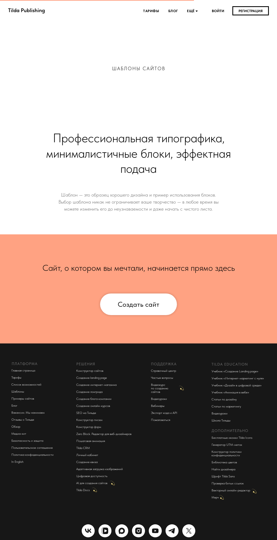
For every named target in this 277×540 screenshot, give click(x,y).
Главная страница (23, 370)
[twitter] (188, 530)
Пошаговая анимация (90, 441)
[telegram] (172, 530)
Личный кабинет (87, 455)
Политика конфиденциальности (32, 455)
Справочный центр (163, 371)
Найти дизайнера (223, 469)
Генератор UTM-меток (227, 445)
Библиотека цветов (224, 462)
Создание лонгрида (89, 392)
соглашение (45, 448)
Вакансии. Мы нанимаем (28, 412)
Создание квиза (87, 462)
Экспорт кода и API (164, 413)
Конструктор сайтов (89, 371)
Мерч (215, 497)
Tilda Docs (83, 490)
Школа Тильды (221, 420)
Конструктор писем (89, 420)
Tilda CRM (83, 448)
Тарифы (151, 11)
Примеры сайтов (22, 398)
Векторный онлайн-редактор (231, 490)
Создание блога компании (93, 399)
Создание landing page (91, 378)
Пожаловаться (160, 420)
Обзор (15, 426)
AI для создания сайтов (91, 483)
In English (17, 462)
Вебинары (157, 406)
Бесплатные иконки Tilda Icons (232, 438)
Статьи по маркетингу (226, 406)
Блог (173, 11)
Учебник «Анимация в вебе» (230, 392)
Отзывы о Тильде (22, 419)
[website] (104, 530)
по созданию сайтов (159, 390)
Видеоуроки (159, 399)
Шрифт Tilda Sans (223, 476)
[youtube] (155, 530)
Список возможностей (26, 384)
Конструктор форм (88, 427)
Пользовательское (23, 448)
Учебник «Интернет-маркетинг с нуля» (238, 378)
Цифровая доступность (91, 476)
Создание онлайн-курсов (93, 406)
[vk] (88, 530)
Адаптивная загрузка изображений (99, 469)
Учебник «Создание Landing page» (235, 371)
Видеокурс (158, 385)
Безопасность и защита (27, 441)
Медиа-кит (18, 434)
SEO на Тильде (86, 413)
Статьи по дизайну (224, 399)
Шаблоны (17, 391)
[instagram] (138, 530)
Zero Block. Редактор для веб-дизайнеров (103, 434)
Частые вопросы (162, 378)
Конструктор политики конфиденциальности (227, 453)
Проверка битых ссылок (228, 483)
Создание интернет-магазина (96, 385)
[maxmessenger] (121, 530)
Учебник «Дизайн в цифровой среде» (237, 385)
